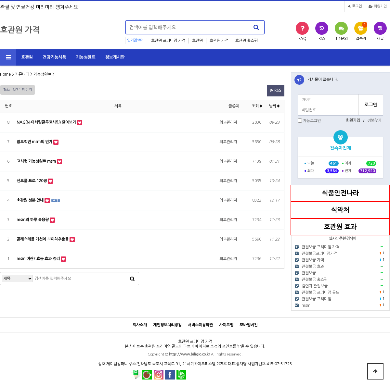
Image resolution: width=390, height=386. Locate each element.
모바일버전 (248, 325)
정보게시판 (114, 57)
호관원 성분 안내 (31, 200)
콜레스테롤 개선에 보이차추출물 (43, 239)
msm (306, 305)
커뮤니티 (22, 74)
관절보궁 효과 (313, 266)
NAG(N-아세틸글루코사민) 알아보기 (47, 122)
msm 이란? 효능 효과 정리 (39, 259)
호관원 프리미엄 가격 (168, 41)
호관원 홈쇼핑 (246, 41)
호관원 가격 (219, 41)
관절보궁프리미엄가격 (319, 253)
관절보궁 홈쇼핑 (315, 279)
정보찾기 (374, 120)
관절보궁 (309, 273)
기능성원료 (85, 57)
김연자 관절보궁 (315, 286)
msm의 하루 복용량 (33, 220)
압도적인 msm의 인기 (35, 142)
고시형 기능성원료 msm (37, 161)
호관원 (197, 41)
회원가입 (378, 6)
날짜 (274, 106)
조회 (257, 106)
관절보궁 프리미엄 (316, 299)
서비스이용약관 (200, 325)
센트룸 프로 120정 (32, 181)
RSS (275, 91)
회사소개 (140, 325)
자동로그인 (312, 121)
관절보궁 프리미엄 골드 (320, 292)
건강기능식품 (54, 57)
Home (5, 74)
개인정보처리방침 (167, 325)
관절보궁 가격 (313, 260)
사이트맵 (226, 325)
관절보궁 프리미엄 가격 (320, 247)
